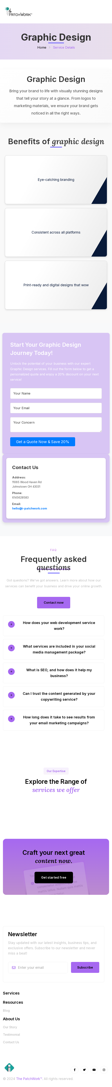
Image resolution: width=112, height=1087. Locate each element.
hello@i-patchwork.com (29, 508)
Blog (6, 1010)
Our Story (10, 1027)
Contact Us (11, 1042)
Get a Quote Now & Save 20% (42, 441)
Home (41, 47)
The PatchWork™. (29, 1079)
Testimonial (11, 1034)
